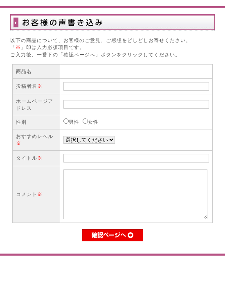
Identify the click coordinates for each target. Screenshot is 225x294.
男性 (74, 122)
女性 (93, 122)
